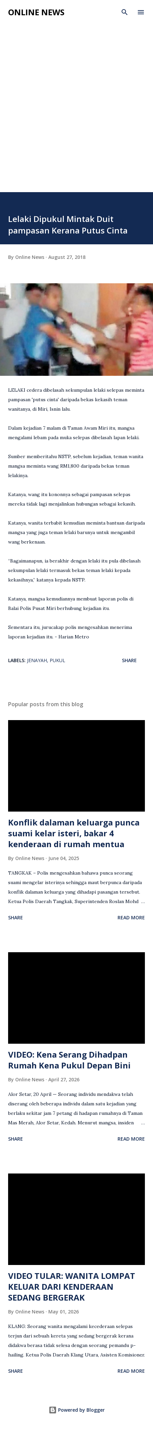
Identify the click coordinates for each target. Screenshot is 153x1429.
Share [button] (129, 660)
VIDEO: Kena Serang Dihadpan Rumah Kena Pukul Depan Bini (69, 1060)
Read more (131, 917)
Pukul (57, 660)
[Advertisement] (76, 112)
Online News (36, 12)
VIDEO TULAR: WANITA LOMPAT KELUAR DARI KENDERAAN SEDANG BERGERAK (71, 1286)
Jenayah (37, 660)
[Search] (125, 12)
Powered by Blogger (77, 1410)
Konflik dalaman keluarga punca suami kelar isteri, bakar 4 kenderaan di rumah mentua (73, 833)
